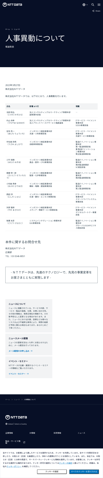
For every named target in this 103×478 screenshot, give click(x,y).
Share (96, 10)
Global (17, 424)
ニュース (17, 29)
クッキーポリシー (14, 466)
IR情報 (32, 433)
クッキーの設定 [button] (65, 463)
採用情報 (57, 433)
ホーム (7, 29)
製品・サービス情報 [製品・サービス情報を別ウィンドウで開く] (12, 442)
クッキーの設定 (51, 471)
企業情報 (9, 433)
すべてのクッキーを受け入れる (84, 471)
